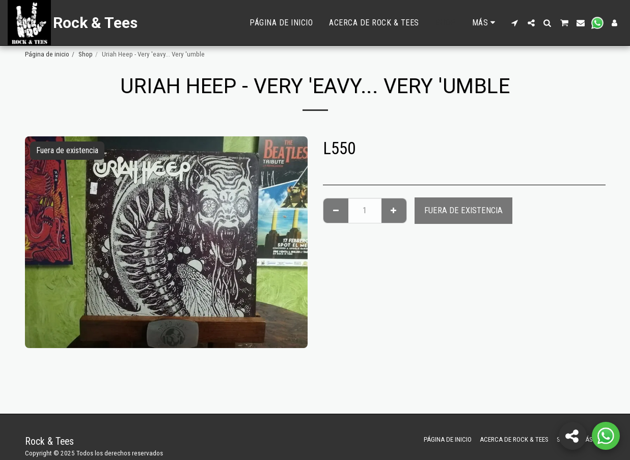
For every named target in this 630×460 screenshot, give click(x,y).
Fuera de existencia (463, 210)
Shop (85, 54)
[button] (515, 23)
